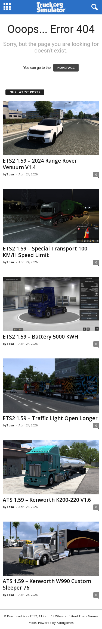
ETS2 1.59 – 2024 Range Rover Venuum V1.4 (40, 164)
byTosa (8, 174)
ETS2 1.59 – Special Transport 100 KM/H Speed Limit (45, 252)
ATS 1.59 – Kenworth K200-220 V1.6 (47, 499)
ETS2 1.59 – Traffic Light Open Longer (50, 418)
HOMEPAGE (66, 67)
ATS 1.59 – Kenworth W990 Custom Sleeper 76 (47, 584)
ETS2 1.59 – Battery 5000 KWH (40, 336)
